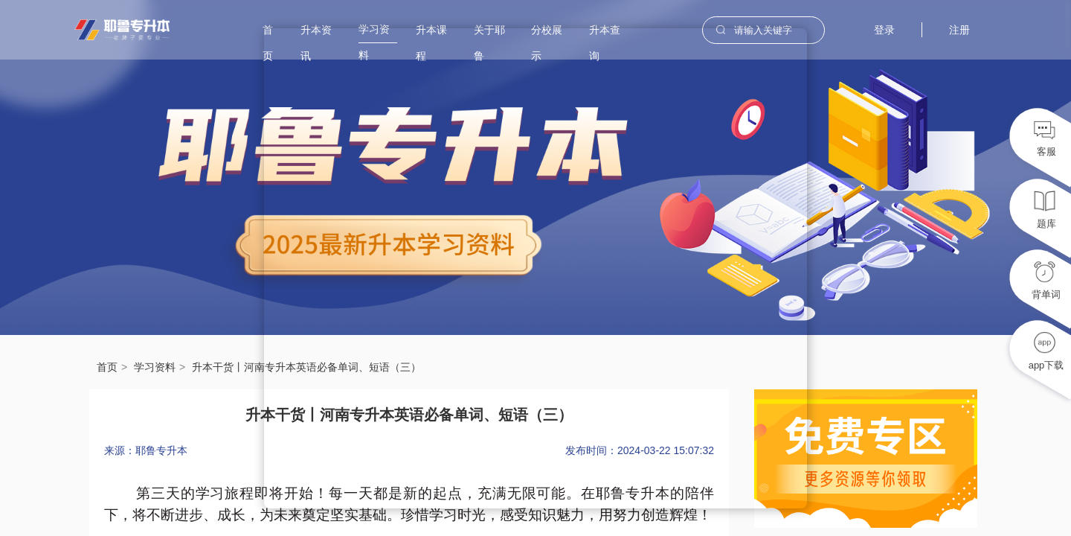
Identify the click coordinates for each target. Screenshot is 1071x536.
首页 (107, 367)
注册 (959, 30)
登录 (884, 30)
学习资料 (155, 367)
